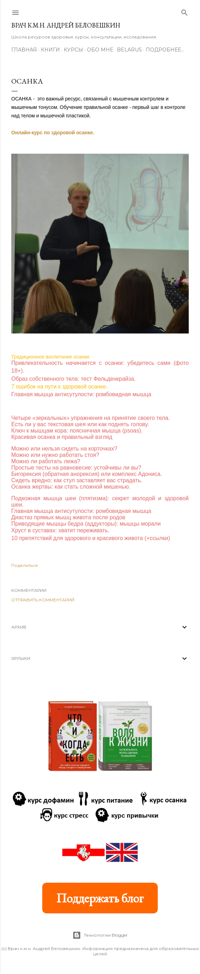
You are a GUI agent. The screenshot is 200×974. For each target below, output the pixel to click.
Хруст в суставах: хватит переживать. (60, 530)
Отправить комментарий (42, 599)
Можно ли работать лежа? (45, 461)
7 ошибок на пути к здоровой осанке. (59, 387)
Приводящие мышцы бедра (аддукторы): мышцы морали (86, 524)
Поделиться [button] (24, 565)
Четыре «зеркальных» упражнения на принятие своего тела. (90, 418)
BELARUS (129, 50)
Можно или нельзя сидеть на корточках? (64, 449)
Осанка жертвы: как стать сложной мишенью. (70, 487)
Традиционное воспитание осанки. (50, 357)
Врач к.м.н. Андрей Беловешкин (65, 25)
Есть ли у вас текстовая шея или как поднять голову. (80, 424)
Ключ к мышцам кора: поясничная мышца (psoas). (77, 431)
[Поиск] (184, 11)
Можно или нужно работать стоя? (55, 455)
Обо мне (100, 50)
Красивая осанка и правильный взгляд (61, 437)
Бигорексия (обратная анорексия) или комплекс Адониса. (86, 474)
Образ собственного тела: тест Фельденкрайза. (73, 379)
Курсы (73, 50)
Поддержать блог (100, 898)
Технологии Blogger (100, 935)
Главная (24, 50)
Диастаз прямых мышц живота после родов (68, 517)
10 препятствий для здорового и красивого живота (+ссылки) (90, 538)
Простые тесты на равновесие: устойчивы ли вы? (76, 468)
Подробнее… (165, 50)
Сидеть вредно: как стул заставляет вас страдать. (76, 480)
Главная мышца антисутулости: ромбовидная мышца (81, 394)
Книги (50, 50)
